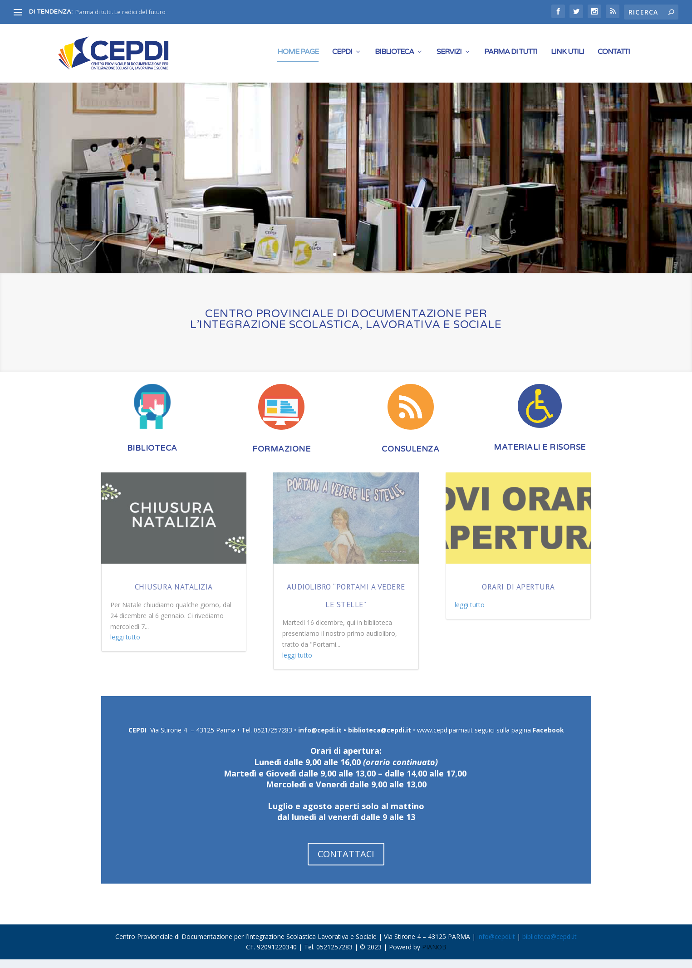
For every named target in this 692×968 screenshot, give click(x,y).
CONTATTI (614, 55)
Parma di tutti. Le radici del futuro (120, 12)
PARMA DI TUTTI (510, 55)
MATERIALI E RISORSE (540, 456)
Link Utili (567, 55)
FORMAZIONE (281, 457)
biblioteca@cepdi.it (379, 738)
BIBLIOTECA (152, 457)
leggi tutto (125, 645)
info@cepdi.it (320, 738)
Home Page (298, 55)
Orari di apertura (518, 595)
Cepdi (342, 55)
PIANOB (434, 955)
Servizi (449, 55)
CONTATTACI (346, 862)
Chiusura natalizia (174, 595)
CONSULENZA (410, 457)
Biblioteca (394, 55)
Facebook (548, 738)
